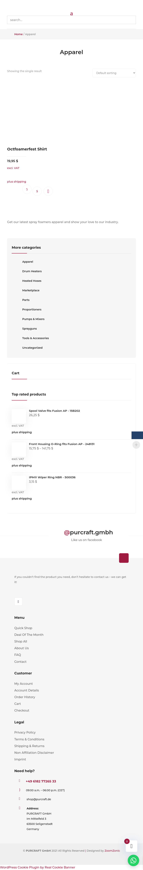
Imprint (20, 759)
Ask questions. (27, 189)
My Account (23, 684)
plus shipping (22, 432)
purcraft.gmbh (91, 532)
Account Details (26, 690)
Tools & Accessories (30, 338)
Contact (20, 662)
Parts (20, 300)
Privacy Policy (25, 732)
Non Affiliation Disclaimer (34, 753)
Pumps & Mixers (28, 319)
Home (18, 34)
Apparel (22, 261)
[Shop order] (114, 73)
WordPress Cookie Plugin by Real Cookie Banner (37, 867)
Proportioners (26, 309)
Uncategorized (27, 347)
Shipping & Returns (29, 746)
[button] (48, 191)
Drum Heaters (27, 271)
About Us (21, 648)
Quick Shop (23, 628)
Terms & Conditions (29, 739)
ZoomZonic (112, 850)
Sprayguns (24, 328)
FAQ (17, 655)
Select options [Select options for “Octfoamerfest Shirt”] (37, 191)
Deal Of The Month (29, 635)
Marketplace (25, 290)
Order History (24, 697)
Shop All (20, 641)
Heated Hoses (26, 281)
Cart (17, 704)
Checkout (21, 710)
